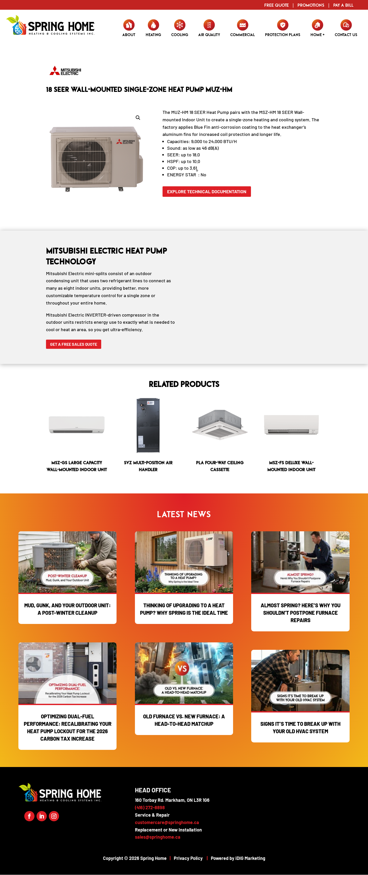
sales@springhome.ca (157, 837)
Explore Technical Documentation (207, 191)
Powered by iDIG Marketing (238, 858)
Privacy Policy (188, 858)
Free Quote (276, 5)
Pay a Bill (343, 5)
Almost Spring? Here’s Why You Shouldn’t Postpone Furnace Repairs (300, 612)
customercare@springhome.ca (167, 822)
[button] (138, 117)
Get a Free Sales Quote (73, 344)
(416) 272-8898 (150, 807)
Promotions (310, 5)
